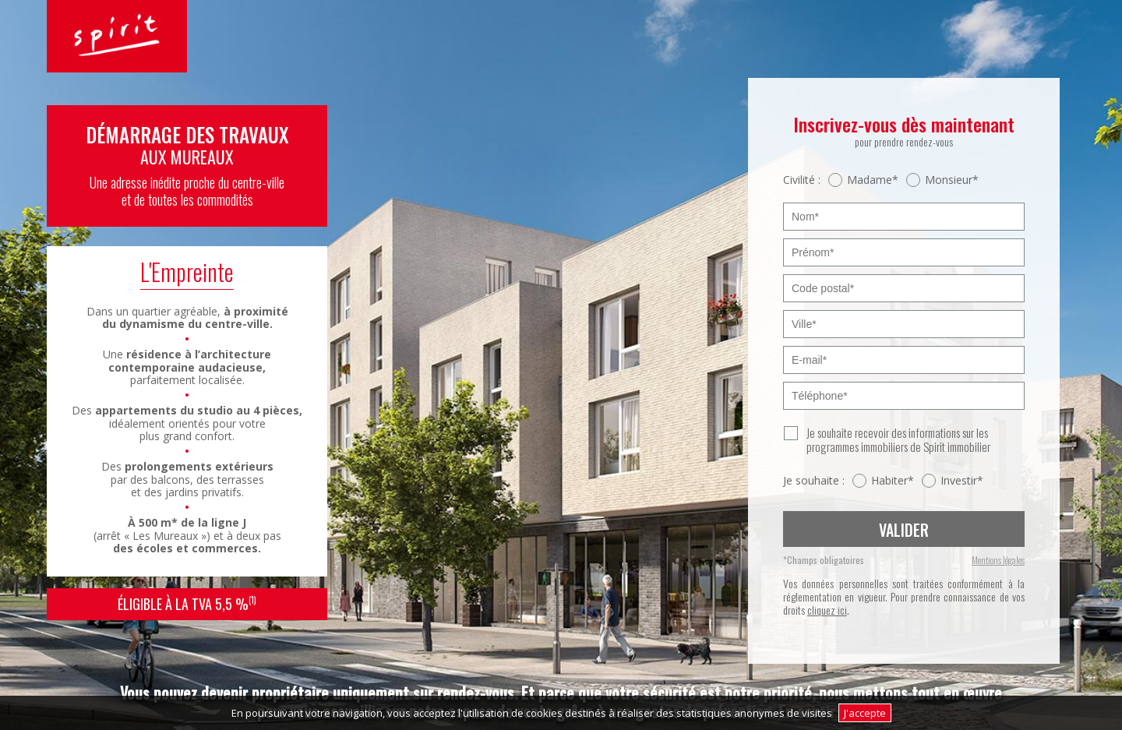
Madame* (872, 180)
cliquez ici (827, 609)
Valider (904, 529)
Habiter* (892, 481)
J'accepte (865, 713)
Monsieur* (952, 180)
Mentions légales (998, 560)
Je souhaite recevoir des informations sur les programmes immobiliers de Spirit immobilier (898, 439)
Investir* (961, 481)
